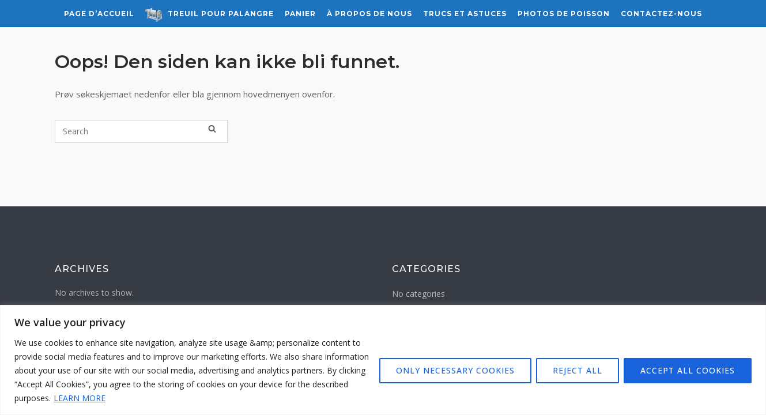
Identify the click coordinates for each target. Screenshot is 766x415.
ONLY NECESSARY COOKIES (455, 370)
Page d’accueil (99, 13)
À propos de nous (369, 13)
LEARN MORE (79, 398)
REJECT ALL (577, 370)
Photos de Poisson (564, 13)
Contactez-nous (661, 13)
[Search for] (141, 131)
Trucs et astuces (465, 13)
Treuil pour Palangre (209, 14)
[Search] (212, 128)
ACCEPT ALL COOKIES (687, 370)
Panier (300, 13)
